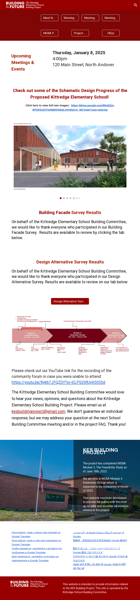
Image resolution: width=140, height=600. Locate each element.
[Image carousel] (70, 160)
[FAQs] (110, 33)
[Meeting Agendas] (69, 18)
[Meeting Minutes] (90, 18)
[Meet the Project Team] (49, 18)
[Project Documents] (80, 33)
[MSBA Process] (49, 33)
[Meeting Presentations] (110, 18)
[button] (135, 5)
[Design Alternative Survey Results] (70, 301)
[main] (29, 61)
